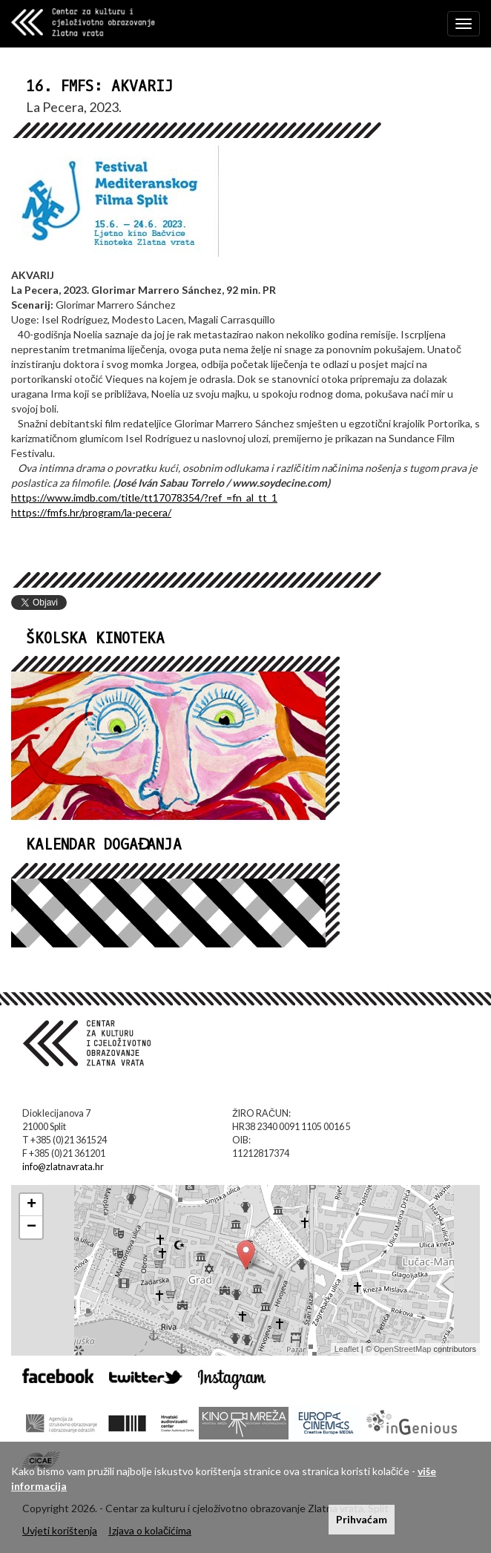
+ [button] (31, 1205)
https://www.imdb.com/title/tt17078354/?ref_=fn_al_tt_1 (144, 497)
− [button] (31, 1227)
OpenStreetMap (403, 1348)
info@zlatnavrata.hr (63, 1166)
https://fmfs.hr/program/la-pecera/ (91, 512)
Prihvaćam (361, 1519)
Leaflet (347, 1348)
